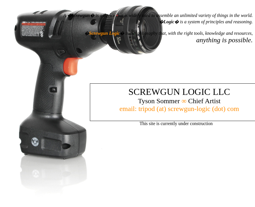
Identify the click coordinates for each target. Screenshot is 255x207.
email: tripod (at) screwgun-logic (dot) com (179, 108)
